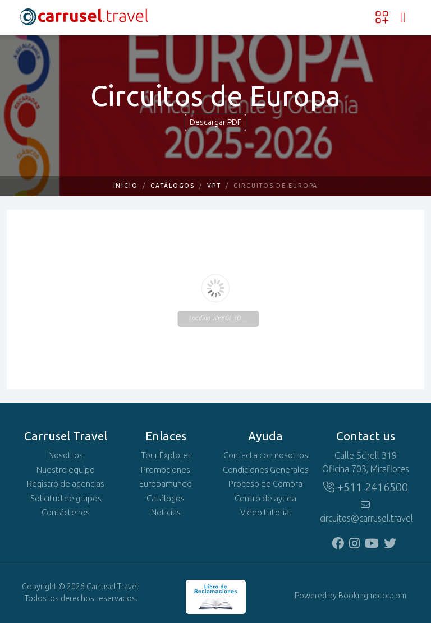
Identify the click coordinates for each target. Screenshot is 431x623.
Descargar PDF (215, 122)
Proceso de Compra (265, 484)
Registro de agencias (65, 484)
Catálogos (172, 186)
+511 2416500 (365, 487)
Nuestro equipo (65, 470)
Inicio (126, 186)
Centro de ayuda (265, 498)
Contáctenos (66, 512)
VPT (214, 186)
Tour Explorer (166, 455)
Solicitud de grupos (66, 498)
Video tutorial (265, 512)
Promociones (165, 470)
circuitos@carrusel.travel (365, 512)
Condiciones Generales (266, 470)
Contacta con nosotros (265, 455)
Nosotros (65, 455)
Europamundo (165, 484)
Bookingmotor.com (372, 596)
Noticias (166, 512)
